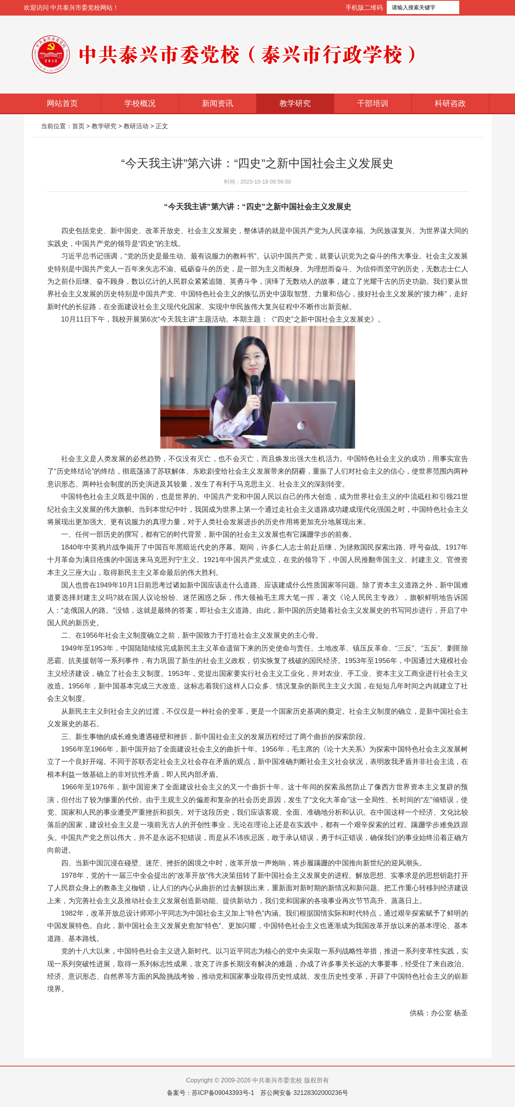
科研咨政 (450, 103)
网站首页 (62, 103)
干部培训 (372, 103)
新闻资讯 (217, 103)
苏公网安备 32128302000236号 (304, 1092)
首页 (78, 126)
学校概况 (140, 103)
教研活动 (136, 126)
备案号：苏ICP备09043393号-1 (210, 1092)
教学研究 (295, 103)
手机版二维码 (364, 7)
